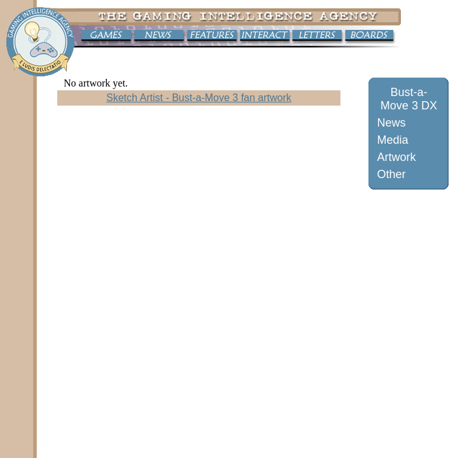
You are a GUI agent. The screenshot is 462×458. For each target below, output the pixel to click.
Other (391, 174)
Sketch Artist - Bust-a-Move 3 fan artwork (198, 97)
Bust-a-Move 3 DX (409, 99)
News (391, 122)
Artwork (396, 157)
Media (392, 140)
